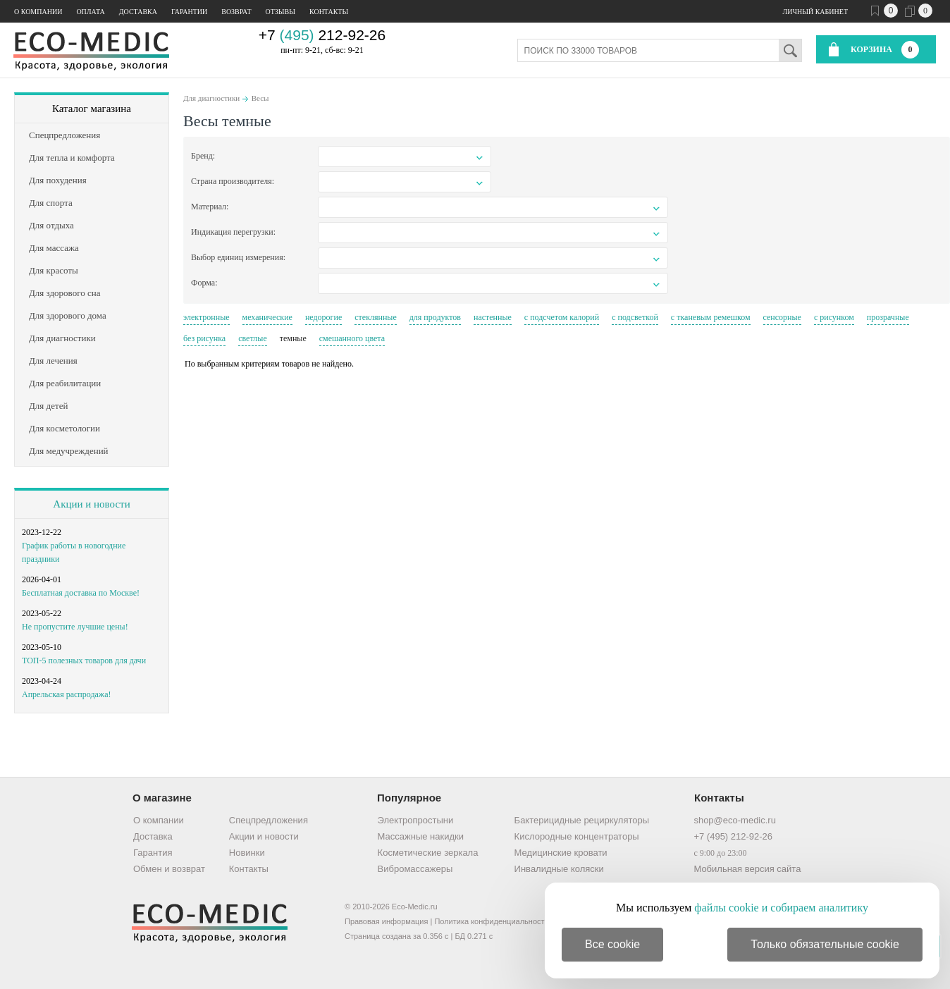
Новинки (247, 852)
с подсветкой (635, 317)
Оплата (90, 12)
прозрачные (888, 317)
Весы (260, 98)
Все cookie (612, 944)
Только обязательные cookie (825, 944)
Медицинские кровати (560, 852)
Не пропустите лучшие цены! (75, 627)
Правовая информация (386, 921)
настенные (493, 317)
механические (267, 317)
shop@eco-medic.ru (734, 820)
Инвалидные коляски (559, 869)
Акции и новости (91, 504)
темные (293, 338)
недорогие (323, 317)
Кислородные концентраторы (576, 836)
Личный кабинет (815, 12)
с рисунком (834, 317)
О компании (38, 12)
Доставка (138, 12)
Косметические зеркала (428, 852)
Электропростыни (416, 820)
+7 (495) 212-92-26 (732, 836)
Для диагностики (211, 98)
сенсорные (782, 317)
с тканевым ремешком (711, 317)
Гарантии (189, 12)
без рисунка (204, 338)
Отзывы (280, 12)
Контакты (328, 12)
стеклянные (375, 317)
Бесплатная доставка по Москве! (81, 593)
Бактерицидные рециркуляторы (581, 820)
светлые (252, 338)
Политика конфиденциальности (491, 921)
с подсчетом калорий (561, 317)
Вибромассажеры (415, 869)
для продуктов (435, 317)
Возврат (236, 12)
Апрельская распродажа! (66, 694)
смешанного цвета (352, 338)
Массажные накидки (421, 836)
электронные (206, 317)
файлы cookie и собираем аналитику (781, 908)
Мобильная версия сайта (747, 869)
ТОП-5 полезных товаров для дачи (84, 660)
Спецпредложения (268, 820)
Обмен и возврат (169, 869)
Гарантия (152, 852)
